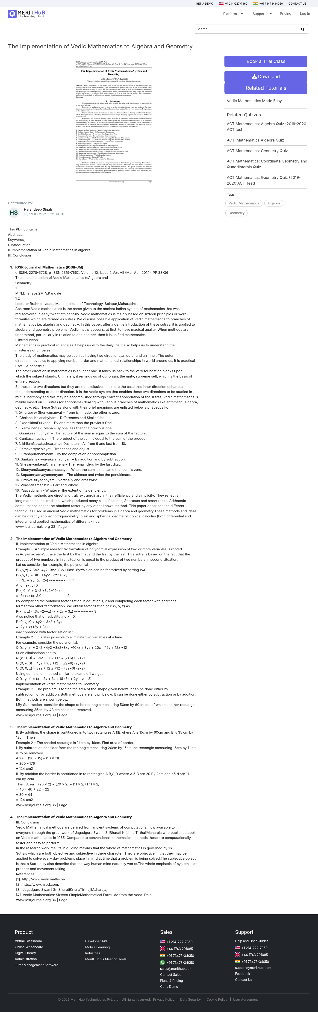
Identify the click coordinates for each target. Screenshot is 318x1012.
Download (266, 76)
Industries (92, 953)
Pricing (285, 13)
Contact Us (243, 980)
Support (262, 14)
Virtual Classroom (28, 941)
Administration (26, 959)
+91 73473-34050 (268, 3)
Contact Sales (170, 975)
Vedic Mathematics (243, 203)
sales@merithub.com (176, 969)
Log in (305, 13)
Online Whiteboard (29, 947)
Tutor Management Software (36, 965)
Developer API (96, 941)
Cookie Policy (216, 999)
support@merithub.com (253, 968)
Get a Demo (204, 3)
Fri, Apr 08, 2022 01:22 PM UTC (44, 214)
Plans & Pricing (171, 980)
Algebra (273, 203)
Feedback (242, 974)
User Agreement (245, 999)
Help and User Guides (251, 941)
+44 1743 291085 (176, 949)
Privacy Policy (164, 999)
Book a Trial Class (266, 61)
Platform (232, 14)
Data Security (191, 999)
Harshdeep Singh (38, 209)
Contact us (297, 3)
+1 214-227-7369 (233, 3)
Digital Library (25, 953)
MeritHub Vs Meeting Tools (106, 959)
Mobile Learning (97, 947)
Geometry (236, 213)
